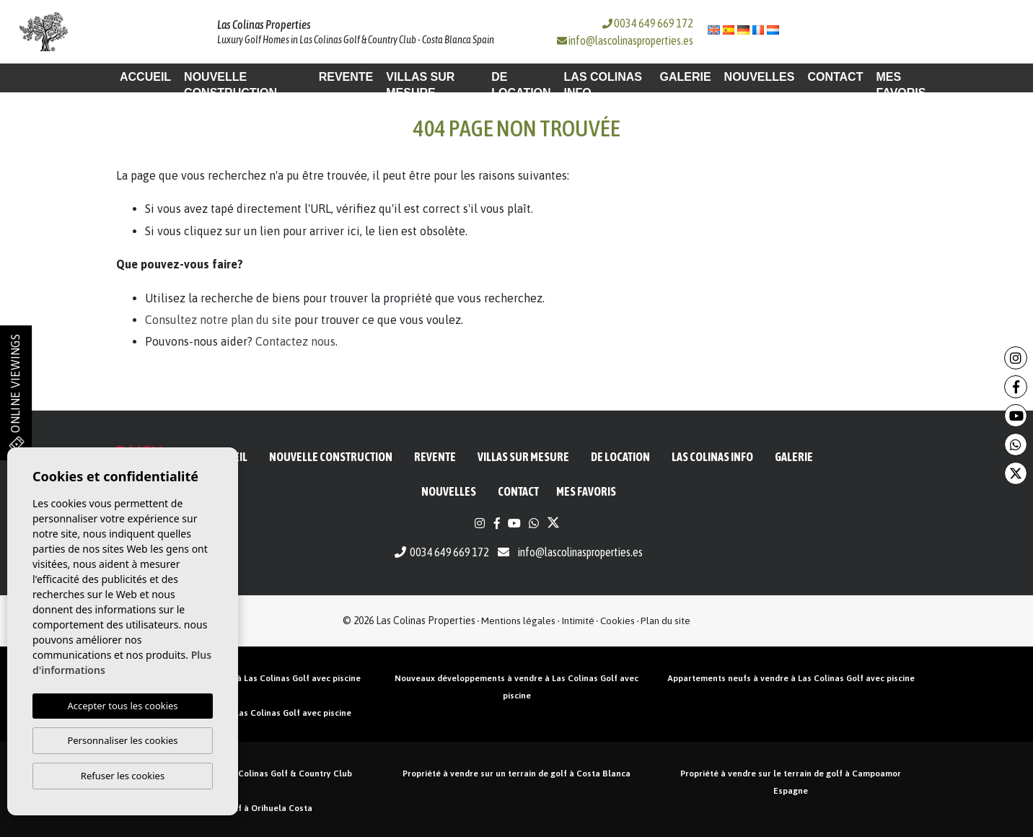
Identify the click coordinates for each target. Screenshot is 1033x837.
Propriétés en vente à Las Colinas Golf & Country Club (242, 773)
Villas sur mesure (420, 85)
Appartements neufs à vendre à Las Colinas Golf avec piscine (791, 678)
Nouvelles (759, 77)
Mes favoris (901, 85)
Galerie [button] (685, 77)
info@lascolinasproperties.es (630, 40)
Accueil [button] (145, 77)
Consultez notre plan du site (218, 319)
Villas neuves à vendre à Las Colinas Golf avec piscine (242, 713)
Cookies (617, 620)
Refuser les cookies (122, 775)
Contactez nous (295, 341)
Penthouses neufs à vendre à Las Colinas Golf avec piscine (242, 678)
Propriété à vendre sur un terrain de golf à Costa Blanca (516, 773)
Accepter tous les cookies (122, 705)
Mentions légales (518, 620)
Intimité (578, 620)
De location (520, 85)
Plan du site (665, 620)
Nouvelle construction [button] (230, 85)
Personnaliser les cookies (122, 740)
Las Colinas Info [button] (603, 85)
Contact (835, 77)
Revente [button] (346, 77)
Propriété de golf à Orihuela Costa (242, 808)
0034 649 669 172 (647, 23)
